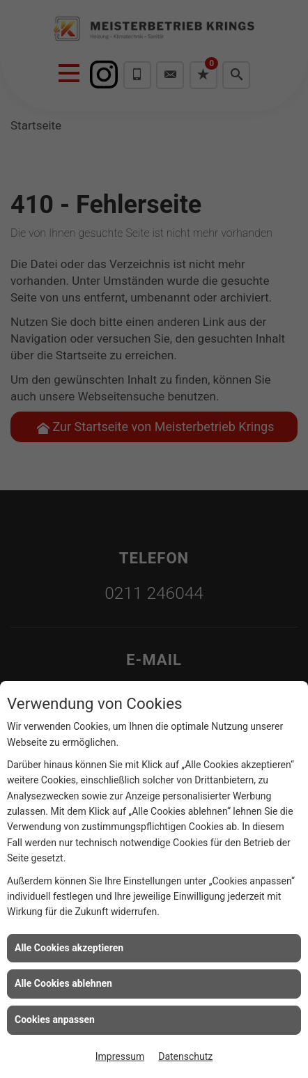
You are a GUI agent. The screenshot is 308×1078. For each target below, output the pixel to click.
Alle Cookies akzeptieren (69, 947)
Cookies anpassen (55, 1019)
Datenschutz (185, 1056)
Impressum (119, 1056)
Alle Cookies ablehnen (63, 983)
